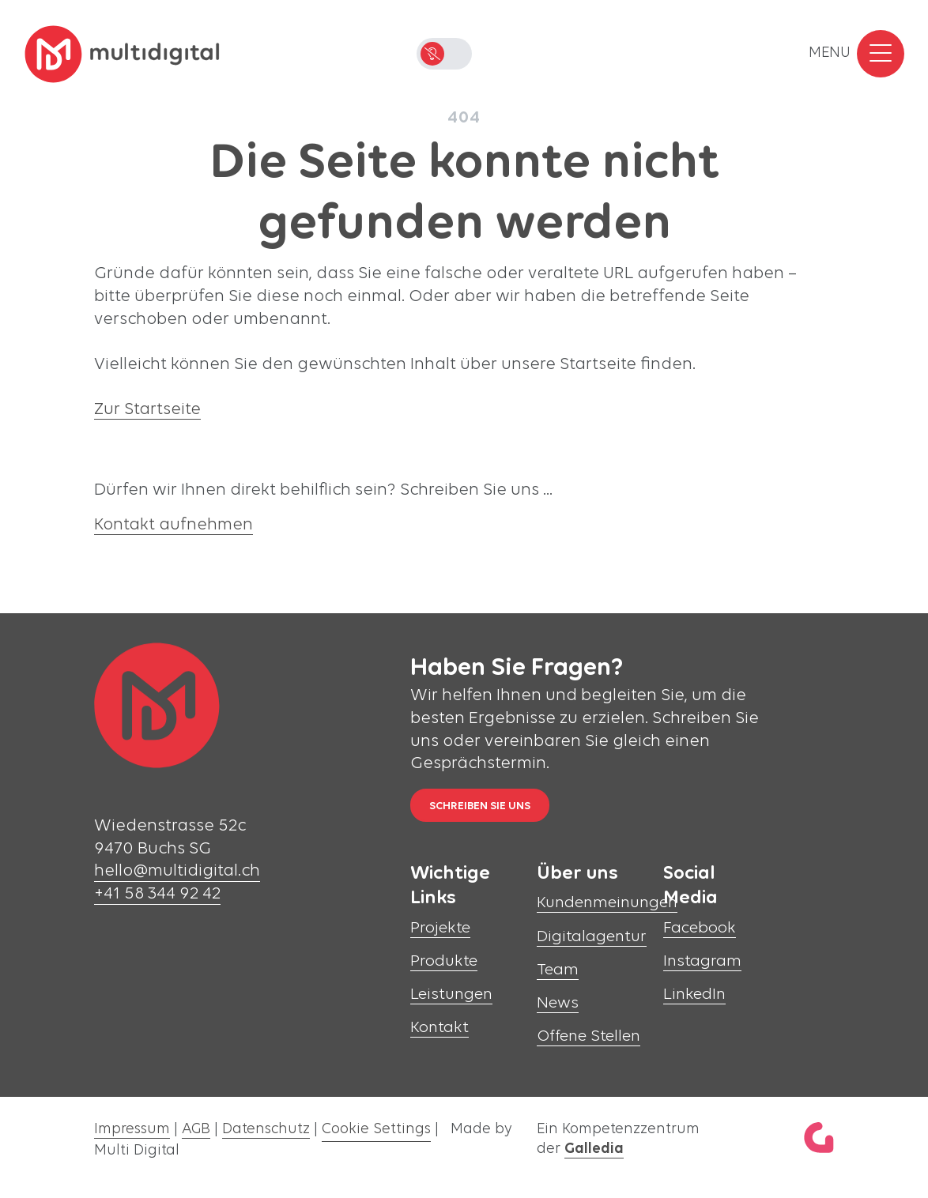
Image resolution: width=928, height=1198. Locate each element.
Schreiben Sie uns (479, 806)
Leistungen (451, 994)
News (558, 1003)
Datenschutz (266, 1129)
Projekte (440, 928)
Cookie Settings (376, 1129)
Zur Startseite (147, 410)
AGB (196, 1129)
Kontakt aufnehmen (173, 525)
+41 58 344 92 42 (157, 894)
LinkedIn (694, 994)
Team (558, 970)
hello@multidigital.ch (177, 871)
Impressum (132, 1129)
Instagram (702, 961)
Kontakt (439, 1027)
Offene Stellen (588, 1036)
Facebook (699, 928)
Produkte (443, 961)
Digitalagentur (592, 937)
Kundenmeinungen (607, 903)
